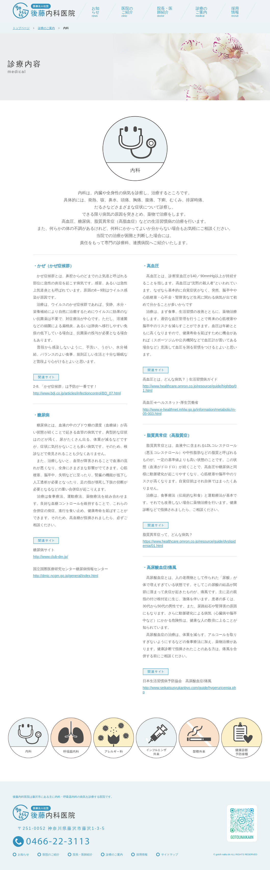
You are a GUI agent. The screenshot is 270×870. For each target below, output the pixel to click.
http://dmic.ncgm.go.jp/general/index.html (65, 576)
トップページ (21, 28)
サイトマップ (169, 854)
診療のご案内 (46, 28)
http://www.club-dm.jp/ (50, 557)
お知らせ (23, 854)
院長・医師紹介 (82, 854)
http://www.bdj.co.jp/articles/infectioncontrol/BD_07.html (77, 393)
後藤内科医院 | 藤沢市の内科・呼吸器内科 (44, 11)
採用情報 (141, 854)
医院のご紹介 (51, 854)
